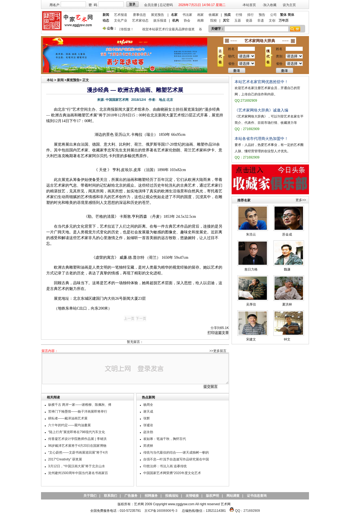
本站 (50, 80)
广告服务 (131, 496)
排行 (250, 15)
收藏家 (213, 15)
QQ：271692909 (247, 511)
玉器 (237, 20)
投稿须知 (171, 496)
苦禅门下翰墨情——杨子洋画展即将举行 (77, 411)
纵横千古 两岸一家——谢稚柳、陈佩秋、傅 (79, 405)
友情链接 (192, 496)
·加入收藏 (269, 5)
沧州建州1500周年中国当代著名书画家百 (78, 473)
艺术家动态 (140, 20)
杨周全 (148, 405)
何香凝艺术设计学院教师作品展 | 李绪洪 (77, 439)
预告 (262, 15)
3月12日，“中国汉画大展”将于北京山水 (76, 466)
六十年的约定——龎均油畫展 (69, 425)
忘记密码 (166, 5)
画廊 (200, 20)
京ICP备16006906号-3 (160, 511)
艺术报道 (120, 15)
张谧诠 (148, 425)
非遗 (260, 20)
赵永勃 (148, 432)
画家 (200, 15)
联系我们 (110, 496)
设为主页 (289, 5)
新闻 (60, 80)
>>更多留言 (217, 351)
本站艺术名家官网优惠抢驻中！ (261, 82)
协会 (187, 20)
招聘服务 (151, 496)
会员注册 (150, 5)
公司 (273, 15)
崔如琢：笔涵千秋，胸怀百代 (164, 439)
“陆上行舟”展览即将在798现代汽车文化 (76, 432)
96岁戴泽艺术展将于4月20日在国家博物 (77, 446)
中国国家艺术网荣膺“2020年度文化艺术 (172, 473)
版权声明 (212, 496)
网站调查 (233, 496)
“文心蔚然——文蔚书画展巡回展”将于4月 (78, 452)
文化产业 (120, 20)
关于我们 (90, 496)
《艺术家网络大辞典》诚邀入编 (261, 110)
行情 (239, 15)
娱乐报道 (160, 20)
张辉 (146, 418)
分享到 (215, 328)
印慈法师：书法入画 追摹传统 (165, 466)
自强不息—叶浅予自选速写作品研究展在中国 (176, 459)
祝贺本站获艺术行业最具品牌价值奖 (169, 29)
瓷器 (249, 20)
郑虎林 (148, 446)
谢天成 (148, 411)
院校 (213, 20)
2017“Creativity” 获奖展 (65, 459)
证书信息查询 (257, 496)
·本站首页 (249, 5)
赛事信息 (139, 15)
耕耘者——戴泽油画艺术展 (68, 418)
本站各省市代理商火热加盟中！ (261, 138)
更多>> (301, 200)
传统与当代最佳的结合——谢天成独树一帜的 (176, 452)
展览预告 (157, 15)
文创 (272, 20)
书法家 (187, 15)
